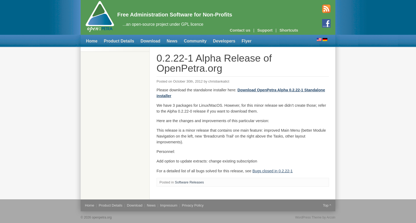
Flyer (247, 41)
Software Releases (189, 182)
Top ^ (327, 205)
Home (91, 41)
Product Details (119, 41)
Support (265, 30)
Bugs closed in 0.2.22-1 (272, 171)
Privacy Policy (192, 205)
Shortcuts (289, 30)
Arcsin (331, 217)
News (172, 41)
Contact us (240, 30)
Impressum (168, 205)
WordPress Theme (308, 217)
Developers (224, 41)
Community (195, 41)
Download (151, 41)
